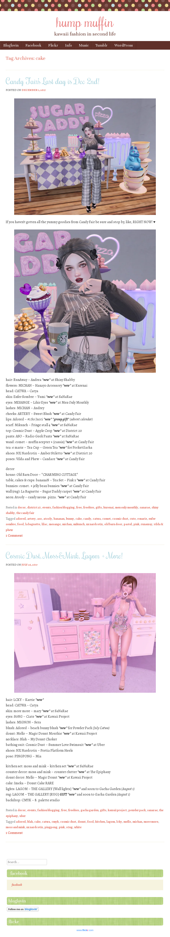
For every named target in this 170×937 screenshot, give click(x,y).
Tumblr (101, 45)
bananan (59, 519)
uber (22, 816)
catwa (97, 519)
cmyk (55, 822)
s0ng (69, 827)
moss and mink (15, 827)
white (77, 827)
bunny (70, 519)
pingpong (50, 827)
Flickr (53, 45)
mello (127, 822)
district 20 (34, 507)
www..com (85, 930)
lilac (44, 524)
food (20, 524)
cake (78, 519)
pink (136, 524)
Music (84, 45)
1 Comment (14, 535)
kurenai (108, 507)
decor (22, 507)
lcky (119, 822)
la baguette (32, 524)
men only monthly (126, 507)
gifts (99, 507)
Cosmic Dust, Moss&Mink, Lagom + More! (64, 555)
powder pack (137, 810)
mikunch (79, 524)
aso (39, 519)
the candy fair (25, 513)
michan (67, 524)
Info (68, 45)
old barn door (113, 524)
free (79, 507)
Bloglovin (11, 45)
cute (133, 519)
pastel (128, 524)
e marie (142, 519)
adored (21, 519)
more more (151, 822)
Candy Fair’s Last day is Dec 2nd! (52, 81)
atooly (47, 519)
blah (30, 822)
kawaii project (117, 810)
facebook (18, 873)
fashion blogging (63, 507)
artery (31, 519)
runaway (146, 524)
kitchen (100, 822)
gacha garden (90, 810)
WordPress (123, 45)
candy (87, 519)
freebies (88, 507)
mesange (55, 524)
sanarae (145, 507)
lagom (110, 822)
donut (82, 822)
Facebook (33, 45)
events (46, 507)
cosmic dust (120, 519)
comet (106, 519)
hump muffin (85, 21)
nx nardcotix (94, 524)
